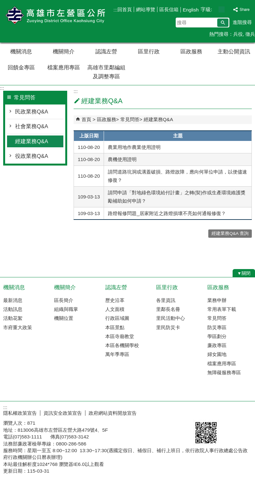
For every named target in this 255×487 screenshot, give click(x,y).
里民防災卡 (168, 327)
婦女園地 (217, 354)
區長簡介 (63, 300)
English (191, 9)
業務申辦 (217, 300)
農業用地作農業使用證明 (134, 147)
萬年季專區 (117, 354)
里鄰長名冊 (168, 309)
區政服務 (191, 52)
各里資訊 (165, 300)
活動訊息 (12, 309)
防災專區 (217, 327)
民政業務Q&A (31, 112)
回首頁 (124, 9)
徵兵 (250, 34)
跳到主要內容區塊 (3, 3)
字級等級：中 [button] (222, 9)
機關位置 (63, 318)
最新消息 (12, 300)
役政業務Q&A (31, 156)
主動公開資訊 (234, 52)
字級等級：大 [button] (228, 9)
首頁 (86, 119)
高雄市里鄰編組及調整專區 (106, 72)
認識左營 (106, 52)
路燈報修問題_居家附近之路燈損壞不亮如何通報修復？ (167, 213)
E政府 (200, 412)
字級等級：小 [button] (215, 9)
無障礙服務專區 (224, 372)
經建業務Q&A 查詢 (230, 233)
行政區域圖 (117, 318)
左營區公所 (54, 15)
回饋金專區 (21, 68)
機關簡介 (64, 52)
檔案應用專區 (63, 68)
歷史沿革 (114, 300)
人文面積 (114, 309)
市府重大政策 (17, 327)
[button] (222, 23)
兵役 (238, 34)
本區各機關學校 (122, 345)
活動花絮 (12, 318)
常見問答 (129, 119)
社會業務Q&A (31, 126)
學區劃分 (217, 336)
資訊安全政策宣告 (63, 413)
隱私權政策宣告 (20, 413)
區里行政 (149, 52)
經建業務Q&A (31, 141)
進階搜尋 (242, 22)
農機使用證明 (122, 159)
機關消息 (21, 52)
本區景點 (114, 327)
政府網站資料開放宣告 (113, 413)
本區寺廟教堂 (119, 336)
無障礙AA (231, 412)
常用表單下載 (221, 309)
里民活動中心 (170, 318)
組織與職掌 (66, 309)
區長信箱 (169, 9)
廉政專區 (217, 345)
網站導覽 (145, 9)
